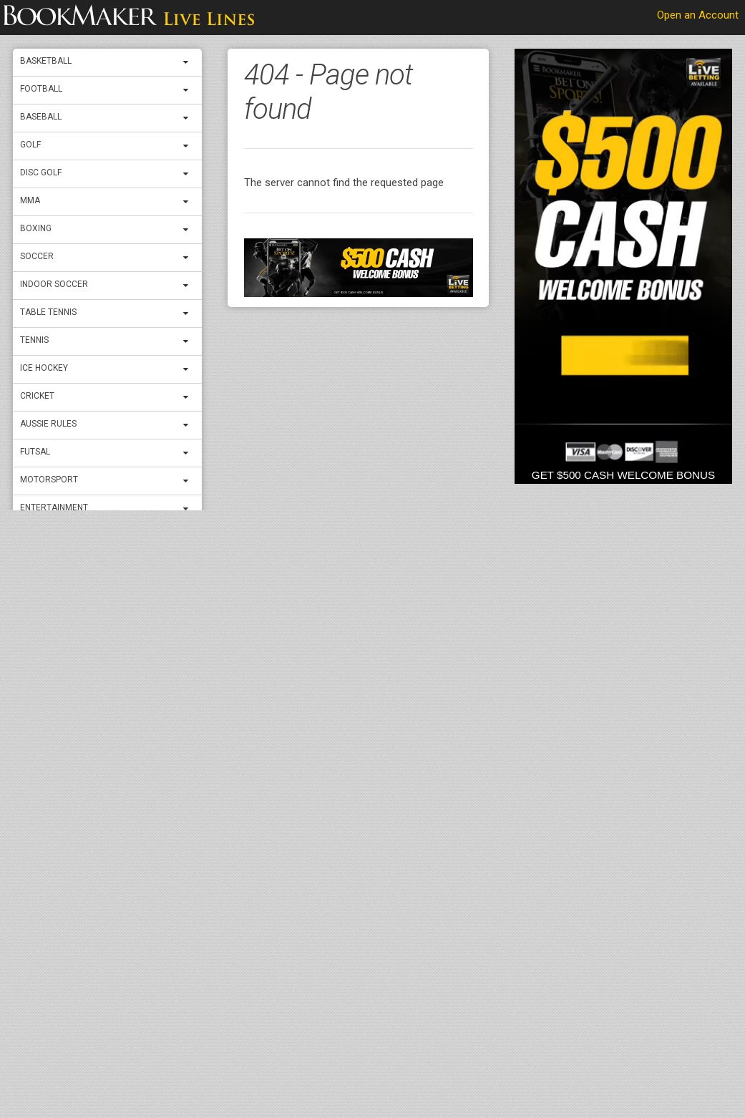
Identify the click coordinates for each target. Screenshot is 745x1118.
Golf (30, 145)
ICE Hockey (44, 368)
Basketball (46, 61)
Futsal (35, 452)
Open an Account (698, 15)
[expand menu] (189, 62)
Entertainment (54, 507)
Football (41, 89)
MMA (30, 200)
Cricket (37, 396)
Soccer (37, 256)
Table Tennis (48, 312)
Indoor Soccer (54, 284)
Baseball (41, 117)
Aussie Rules (48, 424)
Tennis (34, 340)
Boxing (36, 228)
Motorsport (49, 480)
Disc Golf (41, 172)
